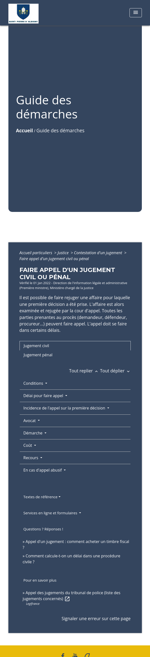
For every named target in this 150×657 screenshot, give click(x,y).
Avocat (30, 420)
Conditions (33, 383)
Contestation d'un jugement (98, 252)
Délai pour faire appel (43, 395)
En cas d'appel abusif (43, 470)
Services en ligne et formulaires (50, 512)
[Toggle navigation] (135, 12)
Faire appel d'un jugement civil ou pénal (54, 258)
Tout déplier (115, 371)
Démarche (33, 433)
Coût (28, 445)
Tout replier (84, 371)
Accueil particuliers (36, 252)
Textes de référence (40, 496)
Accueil (24, 130)
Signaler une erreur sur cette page (96, 618)
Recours (31, 457)
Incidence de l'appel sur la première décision (64, 408)
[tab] (75, 345)
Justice (64, 252)
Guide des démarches (60, 130)
